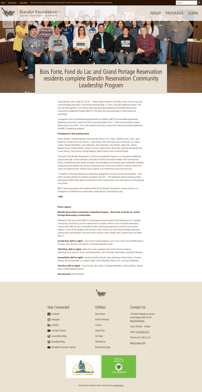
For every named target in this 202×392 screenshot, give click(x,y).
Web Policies (100, 341)
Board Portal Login (102, 347)
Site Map (99, 336)
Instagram (53, 319)
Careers (98, 325)
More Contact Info (137, 343)
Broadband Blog (56, 341)
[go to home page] (31, 13)
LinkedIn (52, 325)
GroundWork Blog (56, 336)
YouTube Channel (56, 330)
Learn (193, 13)
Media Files (100, 330)
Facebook (53, 314)
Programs (174, 13)
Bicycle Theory (119, 385)
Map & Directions (137, 321)
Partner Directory (102, 319)
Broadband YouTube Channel (61, 347)
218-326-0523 (142, 332)
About (155, 13)
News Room (100, 314)
